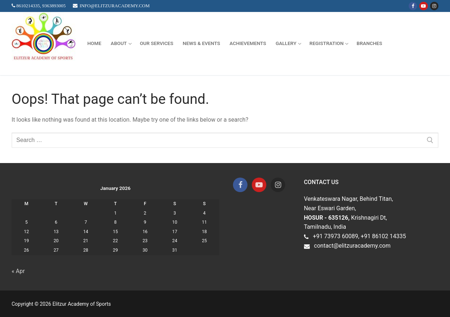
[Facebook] (413, 6)
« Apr (18, 271)
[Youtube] (423, 6)
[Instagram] (434, 6)
